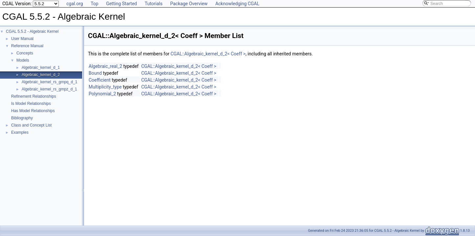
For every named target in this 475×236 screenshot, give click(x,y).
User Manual (22, 38)
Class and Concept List (31, 125)
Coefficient (100, 80)
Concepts (24, 53)
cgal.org (74, 3)
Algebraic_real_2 (105, 66)
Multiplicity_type (105, 86)
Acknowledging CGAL (237, 3)
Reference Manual (27, 46)
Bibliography (22, 118)
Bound (95, 73)
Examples (20, 132)
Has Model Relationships (33, 110)
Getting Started (121, 3)
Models (22, 60)
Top (94, 3)
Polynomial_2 (102, 93)
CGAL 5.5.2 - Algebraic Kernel (32, 31)
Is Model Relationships (31, 103)
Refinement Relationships (33, 96)
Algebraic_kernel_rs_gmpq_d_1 (49, 82)
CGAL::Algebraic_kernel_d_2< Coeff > (208, 53)
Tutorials (153, 3)
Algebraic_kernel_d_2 (41, 74)
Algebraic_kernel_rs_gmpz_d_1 (49, 89)
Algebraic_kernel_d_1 (41, 67)
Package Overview (188, 3)
